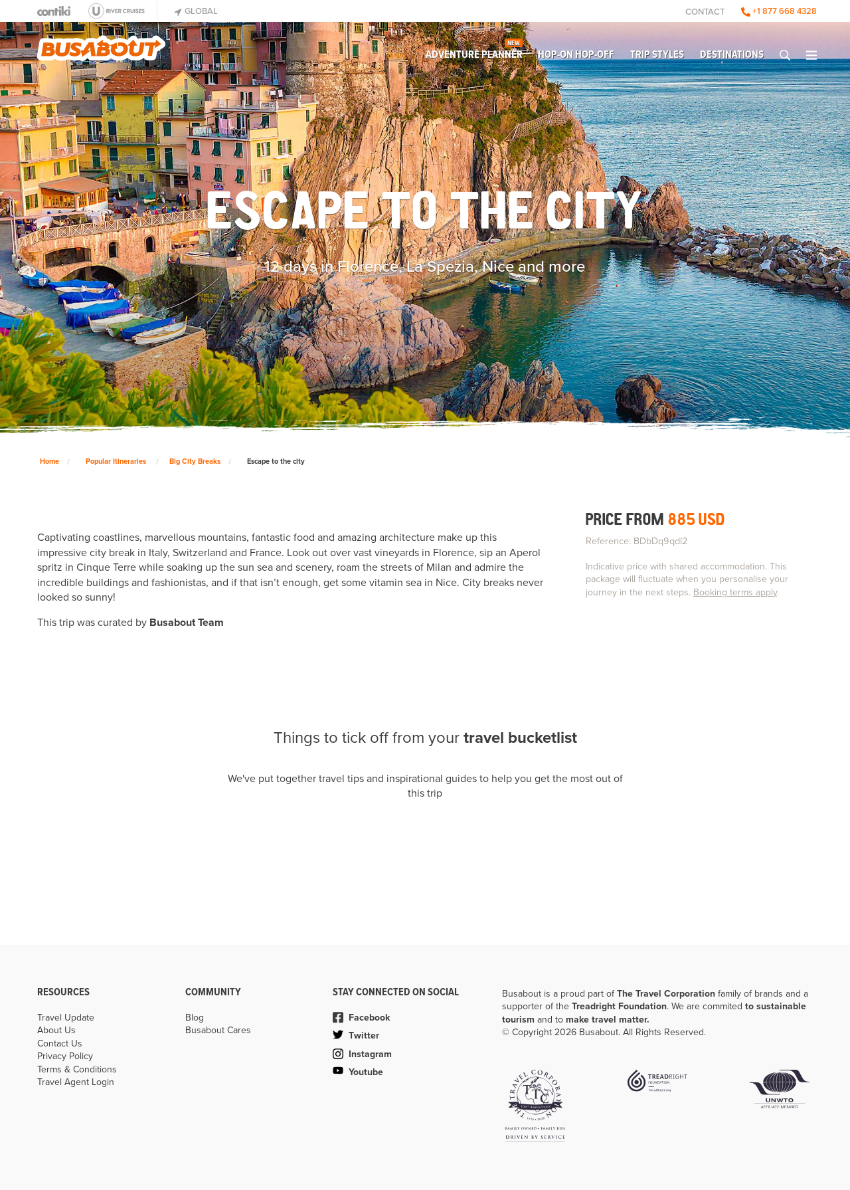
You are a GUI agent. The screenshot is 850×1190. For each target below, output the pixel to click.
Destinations (732, 55)
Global (195, 11)
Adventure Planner (474, 51)
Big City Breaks (194, 461)
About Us (56, 1030)
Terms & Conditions (77, 1069)
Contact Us (59, 1043)
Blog (194, 1017)
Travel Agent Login (75, 1082)
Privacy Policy (65, 1056)
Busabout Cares (218, 1030)
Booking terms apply (735, 592)
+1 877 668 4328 (779, 11)
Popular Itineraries (116, 461)
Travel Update (65, 1017)
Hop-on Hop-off (576, 55)
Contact (704, 12)
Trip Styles (657, 55)
